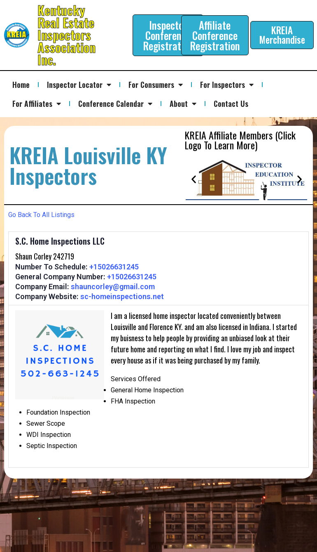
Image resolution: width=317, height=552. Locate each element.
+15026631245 (114, 266)
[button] (194, 179)
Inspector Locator (79, 84)
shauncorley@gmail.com (113, 286)
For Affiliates (36, 103)
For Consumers (155, 84)
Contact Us (231, 103)
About (183, 103)
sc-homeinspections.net (122, 296)
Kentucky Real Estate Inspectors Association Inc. (66, 35)
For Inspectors (227, 84)
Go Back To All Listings (41, 215)
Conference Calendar (115, 103)
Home (21, 84)
